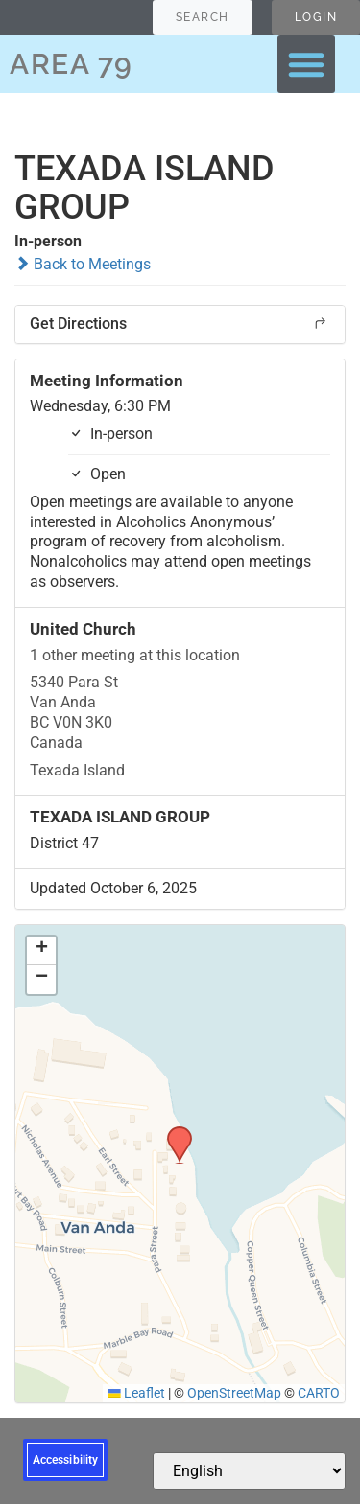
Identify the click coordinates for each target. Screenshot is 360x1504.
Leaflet (136, 1392)
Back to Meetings (82, 264)
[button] (306, 64)
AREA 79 (71, 64)
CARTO (319, 1392)
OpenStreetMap (234, 1392)
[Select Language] (249, 1471)
